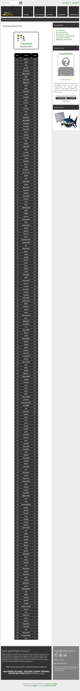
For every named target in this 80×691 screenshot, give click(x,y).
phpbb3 (35, 686)
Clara (26, 149)
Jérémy (26, 560)
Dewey (26, 237)
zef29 (26, 577)
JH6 (26, 592)
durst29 (26, 286)
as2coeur (26, 234)
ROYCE (26, 551)
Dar (26, 530)
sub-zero (26, 283)
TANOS (26, 213)
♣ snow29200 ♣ (65, 53)
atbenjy (26, 539)
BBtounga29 (26, 74)
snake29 (26, 292)
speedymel (26, 493)
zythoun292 (26, 181)
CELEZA (26, 455)
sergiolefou (26, 624)
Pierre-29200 (26, 362)
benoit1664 (26, 330)
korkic (26, 263)
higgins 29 (26, 82)
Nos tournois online (62, 34)
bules (26, 420)
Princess (26, 103)
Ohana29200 (26, 376)
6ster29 (26, 562)
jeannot (26, 216)
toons (26, 484)
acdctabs (26, 434)
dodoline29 (26, 298)
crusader (26, 152)
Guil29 (26, 175)
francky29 (26, 274)
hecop (26, 312)
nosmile (26, 597)
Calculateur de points (63, 38)
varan (26, 391)
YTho (26, 202)
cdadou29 (26, 146)
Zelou (26, 205)
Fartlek (26, 184)
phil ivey (26, 109)
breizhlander (26, 219)
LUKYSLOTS (26, 528)
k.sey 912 (26, 138)
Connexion (75, 3)
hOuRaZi (26, 306)
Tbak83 (26, 379)
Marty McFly (26, 338)
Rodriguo (26, 126)
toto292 (26, 370)
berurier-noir (26, 173)
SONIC (26, 464)
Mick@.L (26, 373)
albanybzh (26, 79)
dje (26, 245)
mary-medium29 (26, 402)
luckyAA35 (26, 129)
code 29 (26, 260)
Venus (26, 132)
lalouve (26, 333)
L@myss (26, 350)
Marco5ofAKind (26, 504)
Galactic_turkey (26, 606)
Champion (26, 91)
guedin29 (26, 97)
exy (26, 629)
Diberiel (26, 621)
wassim (26, 490)
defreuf (26, 571)
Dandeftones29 (26, 239)
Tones (26, 618)
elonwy (26, 164)
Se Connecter (60, 30)
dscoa (26, 586)
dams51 (26, 414)
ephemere (26, 400)
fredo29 (26, 429)
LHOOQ (26, 580)
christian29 (26, 196)
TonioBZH (26, 449)
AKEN (26, 62)
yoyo (26, 365)
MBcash (26, 545)
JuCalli (26, 309)
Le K (26, 327)
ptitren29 (26, 353)
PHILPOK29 (25, 248)
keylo (26, 100)
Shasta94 (26, 161)
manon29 (26, 627)
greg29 (26, 257)
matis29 (26, 228)
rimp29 (26, 344)
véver (26, 385)
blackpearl (26, 123)
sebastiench (26, 568)
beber (26, 368)
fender (26, 417)
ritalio (26, 254)
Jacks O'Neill (26, 481)
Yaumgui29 (26, 458)
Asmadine (26, 289)
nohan (26, 94)
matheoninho (26, 225)
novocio (26, 609)
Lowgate (26, 199)
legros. (26, 251)
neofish (26, 143)
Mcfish (26, 59)
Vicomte (26, 487)
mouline (26, 522)
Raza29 (26, 600)
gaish (26, 432)
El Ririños (26, 170)
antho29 (26, 341)
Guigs (26, 533)
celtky (26, 167)
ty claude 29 (26, 280)
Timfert (26, 158)
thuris (26, 114)
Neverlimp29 (26, 397)
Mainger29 (26, 321)
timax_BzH (26, 446)
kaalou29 (26, 155)
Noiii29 (26, 269)
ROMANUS (26, 554)
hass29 (26, 510)
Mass (26, 266)
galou (26, 88)
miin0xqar (26, 411)
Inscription (65, 3)
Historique (65, 101)
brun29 (26, 68)
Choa (26, 516)
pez (26, 469)
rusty (26, 501)
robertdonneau (26, 315)
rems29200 (26, 405)
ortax (26, 440)
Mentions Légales (52, 684)
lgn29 (26, 77)
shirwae (26, 536)
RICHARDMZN (26, 589)
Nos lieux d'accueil (60, 663)
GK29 (26, 277)
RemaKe (26, 525)
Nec (26, 565)
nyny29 (26, 426)
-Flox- (26, 638)
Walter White (26, 496)
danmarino (26, 574)
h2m (26, 178)
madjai (26, 475)
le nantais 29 (26, 356)
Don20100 (26, 324)
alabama (26, 231)
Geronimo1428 (26, 635)
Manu (26, 394)
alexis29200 (25, 120)
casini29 (26, 461)
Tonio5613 (26, 71)
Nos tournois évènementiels (65, 36)
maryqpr (26, 519)
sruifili (26, 336)
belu (26, 141)
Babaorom (26, 583)
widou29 (26, 382)
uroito (26, 423)
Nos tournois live (61, 32)
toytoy (26, 542)
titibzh (26, 304)
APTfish (26, 359)
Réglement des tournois (64, 40)
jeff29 (26, 222)
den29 (26, 85)
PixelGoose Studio (50, 686)
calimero (26, 437)
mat (26, 408)
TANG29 (26, 193)
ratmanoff (26, 466)
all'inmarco (26, 472)
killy (26, 65)
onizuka (26, 603)
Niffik (26, 210)
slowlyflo (26, 295)
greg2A (26, 507)
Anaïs (26, 388)
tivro (26, 612)
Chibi (26, 548)
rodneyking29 (26, 207)
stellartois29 (26, 301)
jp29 (26, 452)
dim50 (26, 594)
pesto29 (26, 443)
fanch (26, 318)
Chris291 (26, 513)
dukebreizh (26, 187)
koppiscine (26, 478)
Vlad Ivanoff (26, 632)
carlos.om (26, 615)
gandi (26, 347)
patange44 (26, 117)
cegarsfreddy (26, 242)
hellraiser (26, 190)
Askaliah (26, 135)
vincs (26, 111)
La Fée (26, 271)
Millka (26, 557)
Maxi (26, 106)
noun (26, 498)
